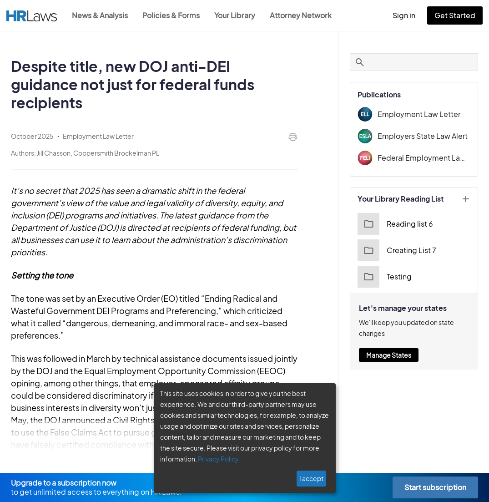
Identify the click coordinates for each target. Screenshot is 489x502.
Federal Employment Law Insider (427, 158)
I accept (312, 478)
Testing (390, 277)
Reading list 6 (400, 224)
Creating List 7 (402, 250)
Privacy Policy (215, 458)
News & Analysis (101, 15)
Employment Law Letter (422, 114)
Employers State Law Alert (426, 136)
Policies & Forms (173, 15)
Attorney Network (305, 15)
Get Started (456, 15)
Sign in (408, 15)
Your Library (239, 15)
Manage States (395, 355)
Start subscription (435, 487)
